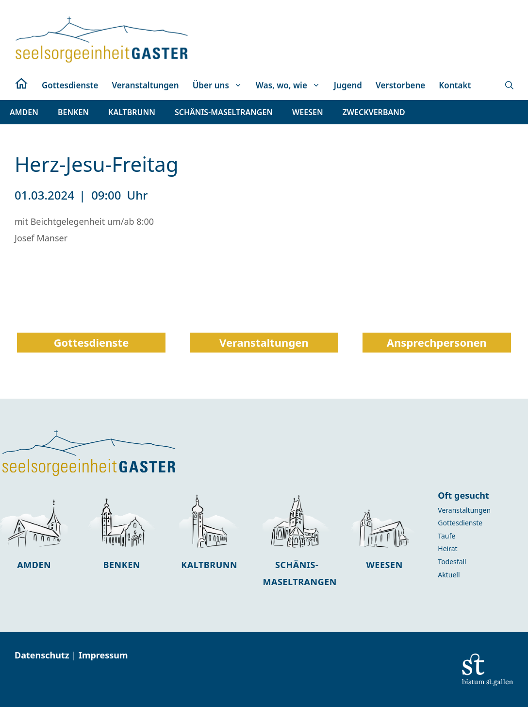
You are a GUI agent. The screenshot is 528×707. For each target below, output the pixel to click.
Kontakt (455, 85)
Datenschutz (43, 655)
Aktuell (449, 574)
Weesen (384, 565)
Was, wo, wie (291, 85)
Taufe (446, 535)
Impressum (103, 655)
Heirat (447, 548)
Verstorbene (400, 85)
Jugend (348, 85)
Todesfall (452, 561)
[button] (509, 85)
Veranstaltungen (145, 85)
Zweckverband (374, 112)
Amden (34, 565)
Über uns (221, 85)
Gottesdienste (70, 85)
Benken (121, 565)
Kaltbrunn (209, 565)
